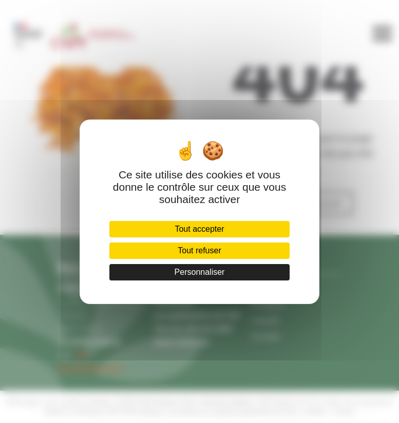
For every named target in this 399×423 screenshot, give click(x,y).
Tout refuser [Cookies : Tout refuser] (199, 250)
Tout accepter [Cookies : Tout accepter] (199, 229)
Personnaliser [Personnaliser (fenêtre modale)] (200, 272)
